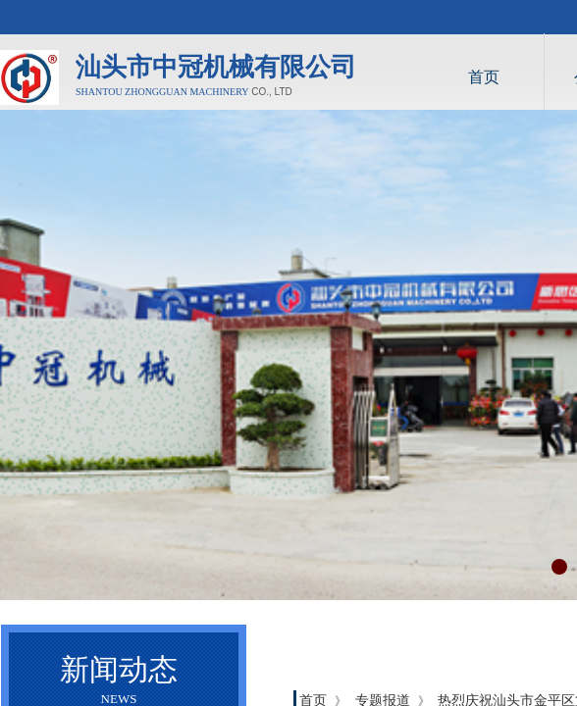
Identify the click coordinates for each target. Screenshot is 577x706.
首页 (483, 77)
